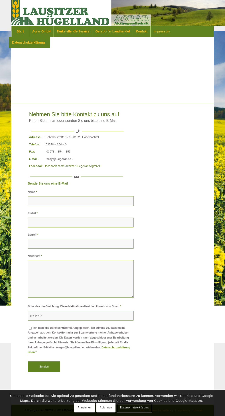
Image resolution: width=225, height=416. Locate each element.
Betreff (34, 235)
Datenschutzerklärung (134, 407)
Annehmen (85, 407)
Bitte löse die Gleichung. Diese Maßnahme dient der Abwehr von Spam (74, 305)
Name (33, 193)
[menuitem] (21, 31)
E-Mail (33, 214)
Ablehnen (106, 407)
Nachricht (36, 256)
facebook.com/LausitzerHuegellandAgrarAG (73, 166)
